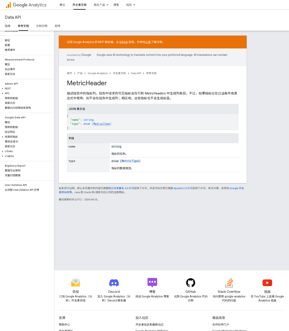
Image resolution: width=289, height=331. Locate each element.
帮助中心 (64, 324)
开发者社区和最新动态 (149, 324)
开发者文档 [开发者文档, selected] (79, 5)
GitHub (123, 42)
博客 (116, 5)
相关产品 (99, 5)
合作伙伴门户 (220, 324)
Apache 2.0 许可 (183, 188)
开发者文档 (119, 73)
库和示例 (41, 26)
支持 (57, 26)
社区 (129, 5)
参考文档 (151, 73)
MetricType (102, 124)
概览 (62, 5)
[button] (26, 88)
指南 (7, 26)
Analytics (29, 5)
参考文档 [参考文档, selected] (23, 26)
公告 (148, 42)
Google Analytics (98, 73)
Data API (13, 17)
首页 (69, 73)
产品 (79, 73)
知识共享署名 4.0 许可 (121, 188)
